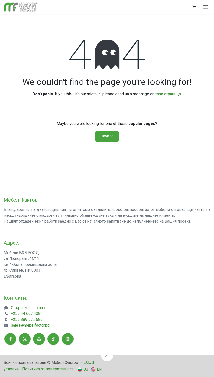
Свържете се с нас (28, 307)
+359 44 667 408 (25, 313)
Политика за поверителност (47, 369)
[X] (25, 339)
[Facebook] (10, 339)
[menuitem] (83, 369)
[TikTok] (53, 339)
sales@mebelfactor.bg (30, 325)
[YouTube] (39, 339)
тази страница (168, 94)
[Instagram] (68, 339)
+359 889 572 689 (27, 319)
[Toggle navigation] (205, 7)
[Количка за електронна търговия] (194, 7)
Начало (107, 136)
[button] (107, 355)
